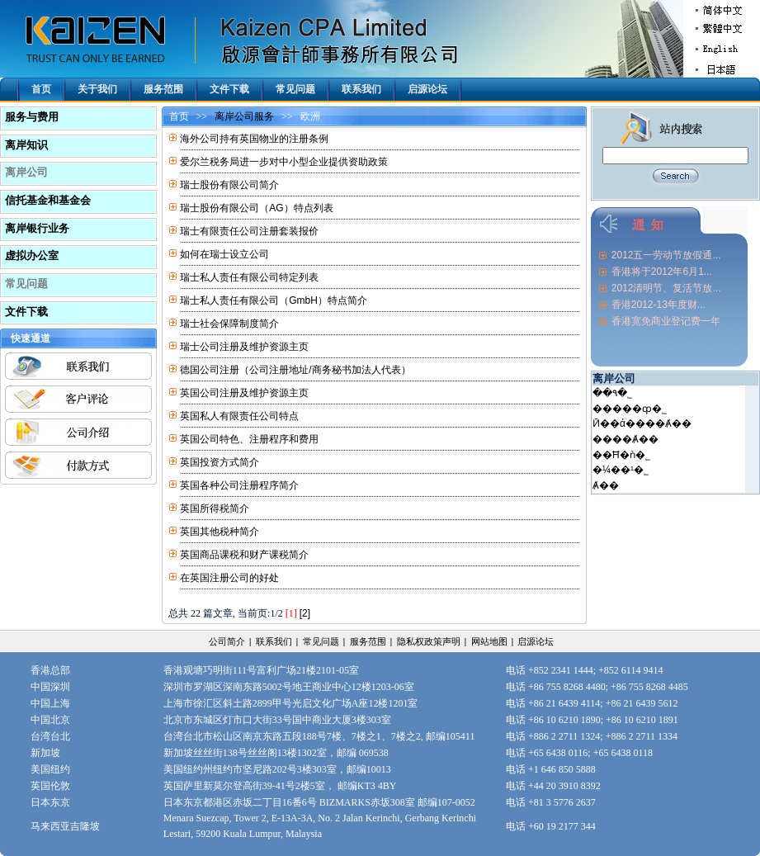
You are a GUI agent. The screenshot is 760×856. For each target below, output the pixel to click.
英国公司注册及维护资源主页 (244, 393)
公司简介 (227, 641)
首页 (41, 89)
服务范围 (163, 89)
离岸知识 (26, 145)
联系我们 (361, 89)
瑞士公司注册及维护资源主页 (244, 346)
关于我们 (97, 89)
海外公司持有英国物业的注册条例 (254, 138)
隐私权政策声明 (428, 641)
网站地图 (489, 641)
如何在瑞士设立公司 (224, 254)
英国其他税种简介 (219, 531)
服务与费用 (32, 117)
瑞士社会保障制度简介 (229, 323)
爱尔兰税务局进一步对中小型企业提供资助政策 (284, 162)
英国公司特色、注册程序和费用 (249, 439)
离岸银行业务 (37, 228)
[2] (305, 613)
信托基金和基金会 (48, 200)
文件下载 (229, 89)
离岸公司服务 (244, 116)
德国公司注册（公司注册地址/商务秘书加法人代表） (295, 370)
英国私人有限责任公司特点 (239, 416)
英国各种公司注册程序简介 (239, 485)
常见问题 (295, 89)
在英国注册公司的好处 (229, 578)
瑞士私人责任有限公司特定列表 (249, 277)
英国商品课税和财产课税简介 (244, 554)
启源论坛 (427, 89)
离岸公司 (26, 172)
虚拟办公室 (32, 255)
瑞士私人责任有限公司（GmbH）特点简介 (273, 300)
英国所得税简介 (214, 508)
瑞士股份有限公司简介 (229, 185)
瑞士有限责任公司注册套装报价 (249, 231)
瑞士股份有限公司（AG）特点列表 (256, 208)
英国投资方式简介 (219, 462)
